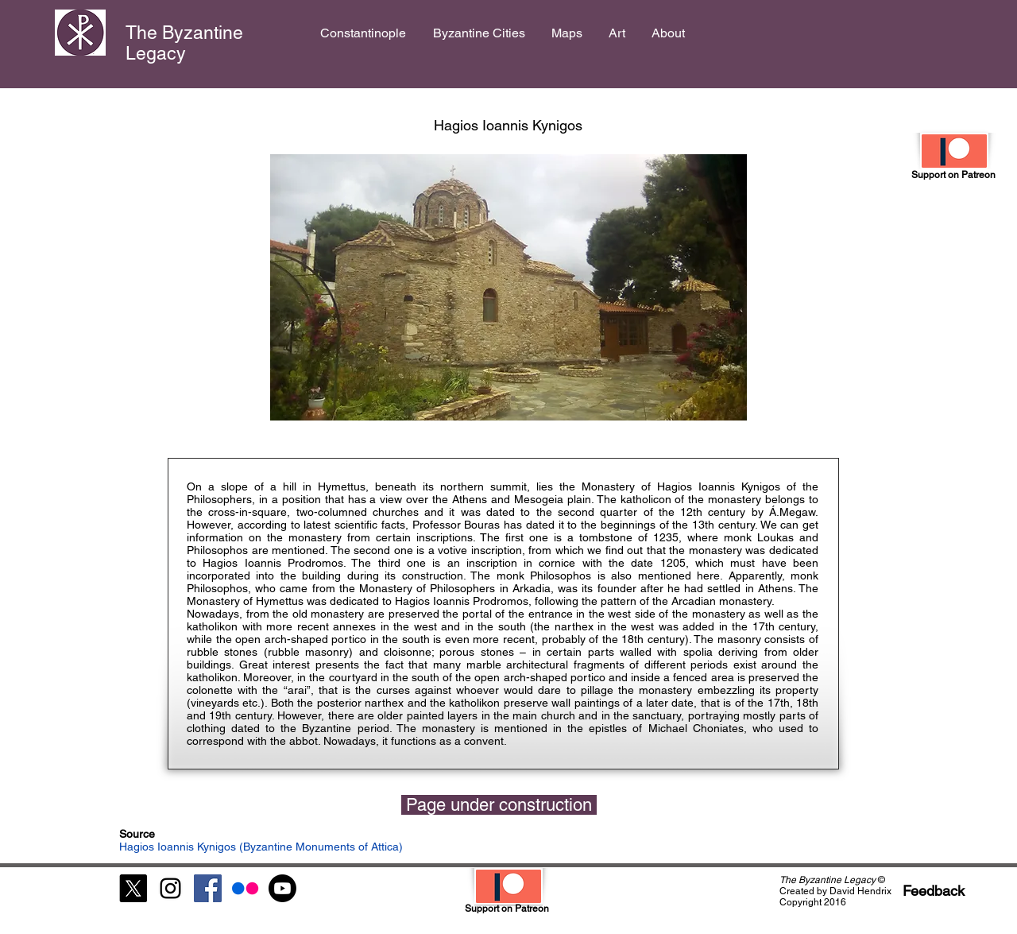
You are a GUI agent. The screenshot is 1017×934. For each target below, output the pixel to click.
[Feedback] (933, 890)
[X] (133, 888)
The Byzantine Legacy (184, 43)
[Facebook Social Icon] (208, 888)
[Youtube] (282, 888)
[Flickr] (245, 888)
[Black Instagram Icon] (170, 888)
